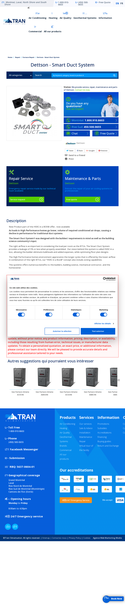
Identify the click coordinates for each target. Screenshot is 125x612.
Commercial (35, 29)
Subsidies (102, 428)
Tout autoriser (98, 331)
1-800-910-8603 (62, 3)
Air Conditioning (37, 15)
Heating (53, 15)
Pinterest (103, 151)
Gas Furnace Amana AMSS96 (44, 393)
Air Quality (65, 15)
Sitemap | (47, 538)
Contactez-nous (59, 538)
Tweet (70, 151)
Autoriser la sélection (62, 331)
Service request (17, 199)
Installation (84, 432)
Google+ (90, 151)
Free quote (71, 199)
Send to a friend (77, 155)
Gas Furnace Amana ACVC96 (20, 393)
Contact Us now (82, 90)
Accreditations (104, 432)
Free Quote (103, 3)
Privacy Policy (75, 538)
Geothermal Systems (84, 15)
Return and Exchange (108, 445)
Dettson (70, 90)
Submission (15, 458)
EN (117, 3)
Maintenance (85, 436)
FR (121, 3)
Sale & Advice (85, 428)
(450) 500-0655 (81, 3)
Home (10, 57)
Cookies (86, 538)
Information (105, 15)
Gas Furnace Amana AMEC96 (92, 393)
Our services (85, 423)
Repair (17, 57)
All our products (52, 29)
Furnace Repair (28, 57)
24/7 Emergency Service (75, 500)
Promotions (103, 423)
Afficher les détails (102, 323)
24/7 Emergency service (24, 516)
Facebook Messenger (21, 449)
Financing (102, 436)
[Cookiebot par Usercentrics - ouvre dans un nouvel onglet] (104, 279)
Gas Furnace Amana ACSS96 (68, 393)
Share (80, 151)
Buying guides (104, 441)
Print (71, 159)
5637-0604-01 (20, 466)
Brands (63, 445)
